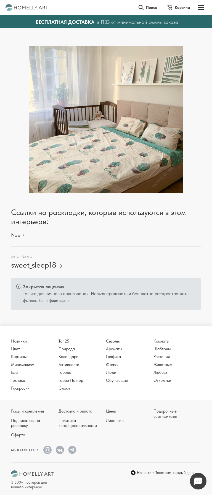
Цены (111, 411)
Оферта (18, 434)
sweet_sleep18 (33, 264)
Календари (68, 356)
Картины (19, 356)
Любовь (160, 372)
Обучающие (117, 380)
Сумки (64, 388)
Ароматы (114, 348)
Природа (67, 348)
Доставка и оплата (75, 411)
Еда (14, 372)
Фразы (112, 364)
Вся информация (52, 300)
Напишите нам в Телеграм (198, 481)
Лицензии (115, 420)
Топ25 (64, 341)
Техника (18, 380)
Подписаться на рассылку (25, 423)
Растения (161, 356)
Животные (162, 364)
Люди (111, 372)
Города (65, 372)
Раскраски (20, 388)
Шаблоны (162, 348)
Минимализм (22, 364)
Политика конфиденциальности (78, 423)
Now (15, 235)
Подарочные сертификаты (165, 414)
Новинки (19, 341)
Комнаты (161, 341)
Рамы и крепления (27, 411)
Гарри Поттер (71, 380)
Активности (69, 364)
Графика (113, 356)
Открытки (162, 380)
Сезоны (113, 341)
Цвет (15, 348)
